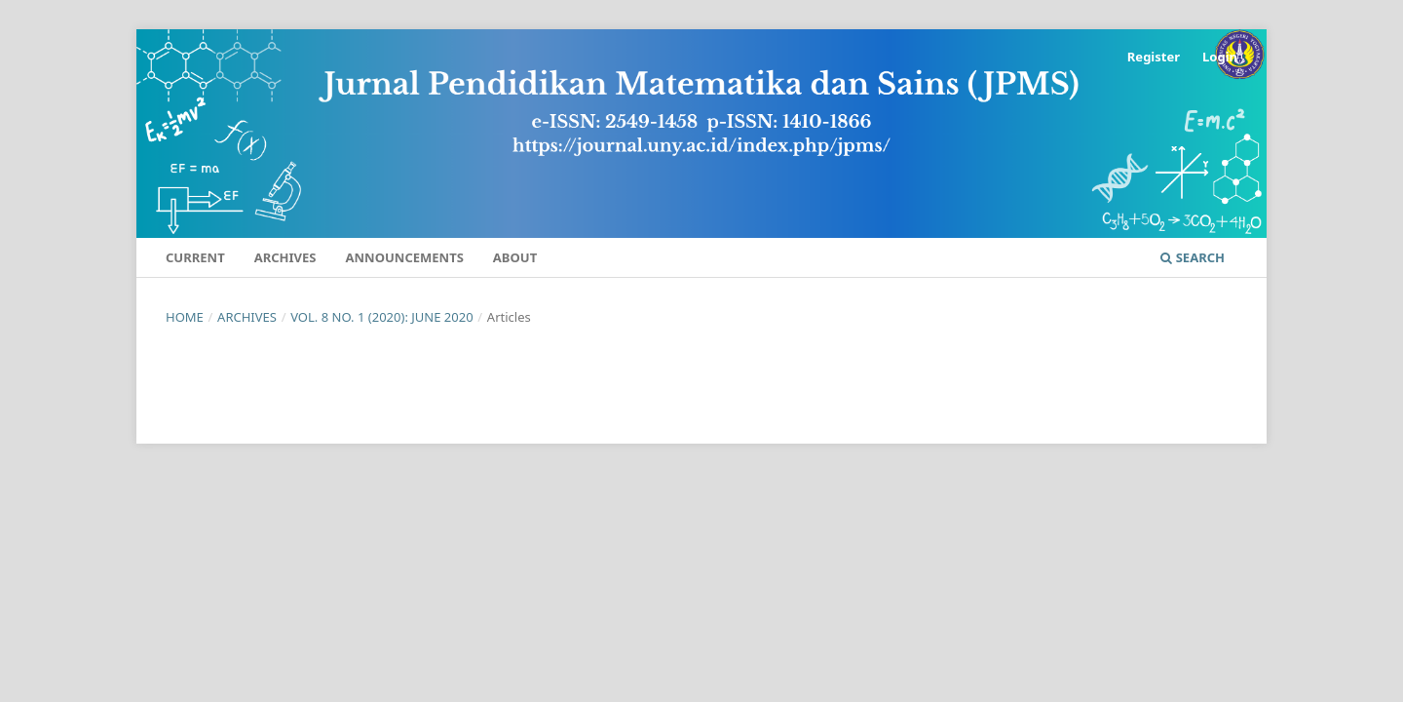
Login (1219, 56)
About (515, 257)
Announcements (405, 257)
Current (195, 257)
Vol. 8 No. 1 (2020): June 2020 (381, 317)
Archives (285, 257)
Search (1192, 257)
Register (1153, 56)
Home (185, 317)
